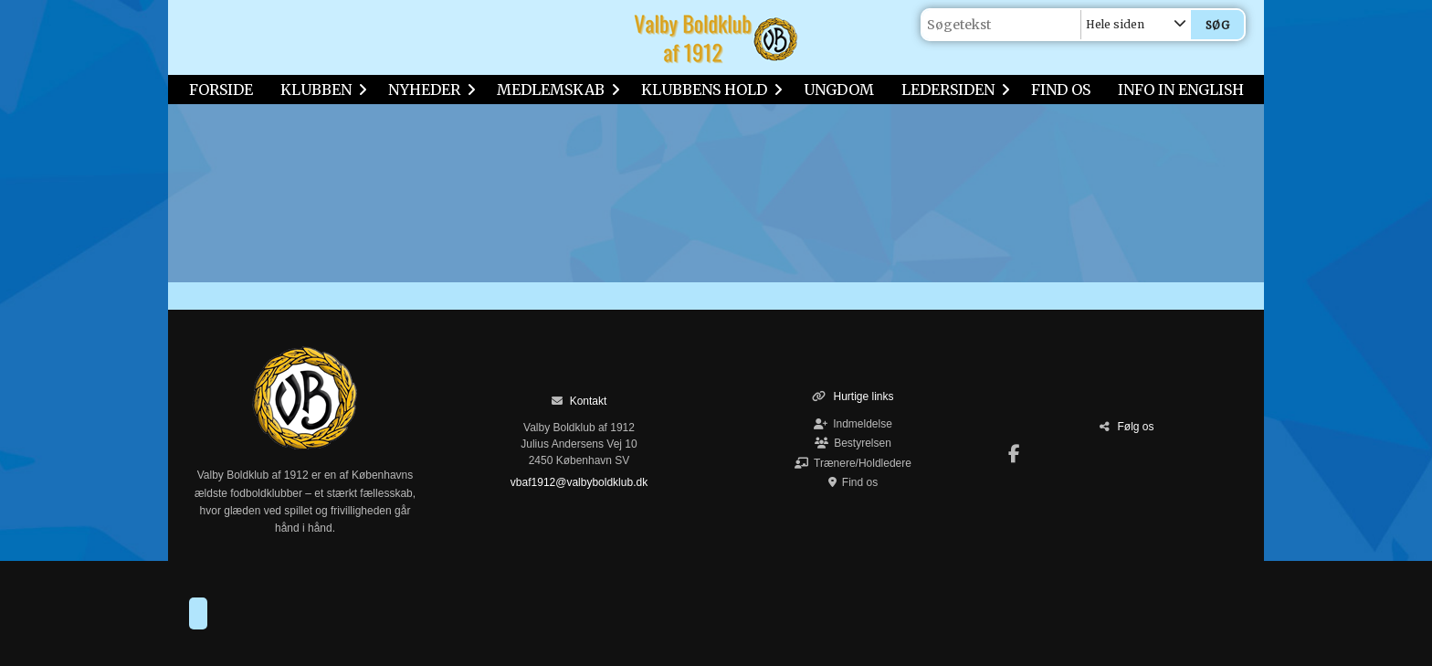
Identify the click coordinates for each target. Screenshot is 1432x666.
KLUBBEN (320, 89)
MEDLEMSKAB (555, 89)
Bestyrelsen (853, 443)
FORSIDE (221, 89)
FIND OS (1060, 89)
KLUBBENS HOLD (708, 89)
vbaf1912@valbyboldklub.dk (579, 482)
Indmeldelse (853, 424)
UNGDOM (839, 89)
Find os (853, 482)
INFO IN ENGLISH (1181, 89)
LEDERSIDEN (952, 89)
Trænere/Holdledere (853, 463)
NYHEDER (428, 89)
